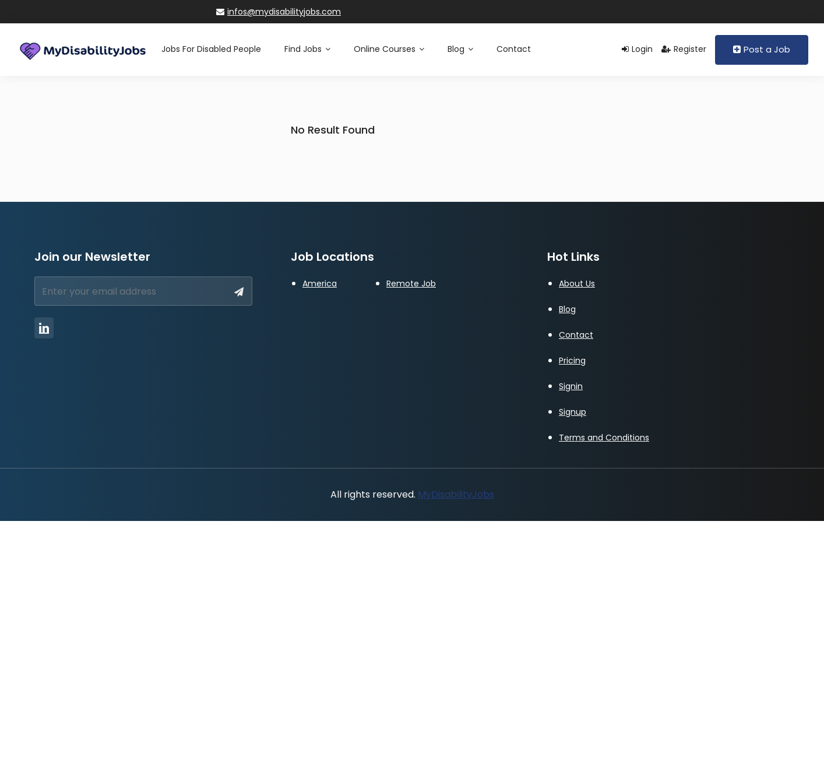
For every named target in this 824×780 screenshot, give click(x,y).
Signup (572, 412)
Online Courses (389, 49)
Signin (571, 386)
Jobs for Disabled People (211, 49)
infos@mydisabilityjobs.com (278, 12)
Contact (513, 49)
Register (683, 49)
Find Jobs (307, 49)
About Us (577, 283)
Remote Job (411, 283)
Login (637, 49)
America (319, 283)
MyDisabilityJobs (456, 494)
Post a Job (761, 49)
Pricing (572, 360)
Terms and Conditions (604, 437)
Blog (460, 49)
